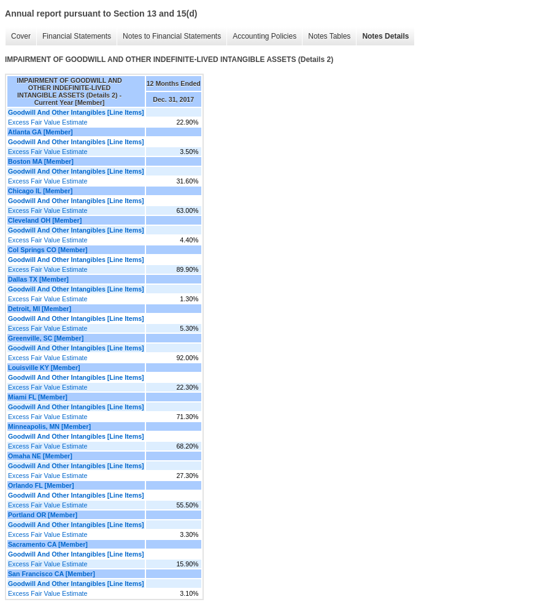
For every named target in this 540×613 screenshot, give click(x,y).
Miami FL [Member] (38, 397)
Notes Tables (329, 36)
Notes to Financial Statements (172, 36)
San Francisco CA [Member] (51, 573)
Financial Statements (76, 36)
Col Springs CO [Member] (48, 249)
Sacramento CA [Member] (48, 544)
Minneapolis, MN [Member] (49, 426)
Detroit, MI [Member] (39, 308)
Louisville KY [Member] (44, 367)
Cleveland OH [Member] (45, 220)
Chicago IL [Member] (40, 191)
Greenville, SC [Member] (45, 338)
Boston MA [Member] (41, 161)
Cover (21, 36)
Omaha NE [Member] (40, 456)
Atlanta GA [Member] (40, 132)
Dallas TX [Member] (38, 279)
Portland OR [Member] (42, 515)
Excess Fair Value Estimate (48, 122)
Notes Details (385, 36)
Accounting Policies (264, 36)
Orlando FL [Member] (41, 485)
